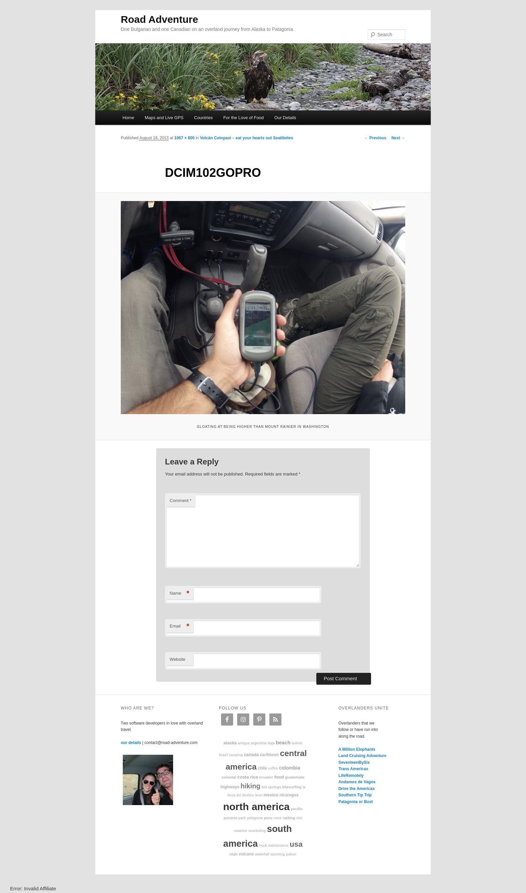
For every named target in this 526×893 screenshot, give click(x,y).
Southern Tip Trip (355, 795)
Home (128, 117)
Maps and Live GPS (164, 117)
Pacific (297, 809)
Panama (231, 818)
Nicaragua (289, 795)
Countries (203, 117)
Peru (268, 817)
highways (229, 787)
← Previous (375, 138)
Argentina (259, 743)
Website (178, 659)
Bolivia (297, 743)
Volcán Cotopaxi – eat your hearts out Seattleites (246, 138)
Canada (251, 754)
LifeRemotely (351, 775)
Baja (271, 743)
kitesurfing (291, 787)
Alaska (229, 742)
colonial (228, 777)
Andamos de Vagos (357, 782)
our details (131, 742)
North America (256, 806)
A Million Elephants (356, 749)
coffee (273, 768)
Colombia (289, 768)
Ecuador (266, 777)
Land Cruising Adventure (362, 755)
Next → (398, 138)
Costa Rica (248, 777)
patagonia (255, 818)
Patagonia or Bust (355, 801)
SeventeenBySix (354, 762)
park (242, 818)
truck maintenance (273, 845)
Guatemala (294, 777)
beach (283, 742)
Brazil (223, 755)
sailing (289, 817)
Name (180, 593)
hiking (250, 786)
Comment (181, 500)
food (279, 777)
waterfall (262, 854)
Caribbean (269, 754)
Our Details (285, 117)
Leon (258, 795)
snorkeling (257, 831)
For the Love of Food (243, 117)
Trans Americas (353, 768)
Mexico (270, 794)
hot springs (271, 787)
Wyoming (277, 854)
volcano (246, 854)
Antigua (244, 743)
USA (296, 844)
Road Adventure (159, 19)
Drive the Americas (356, 788)
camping (236, 755)
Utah (234, 854)
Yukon (291, 854)
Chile (262, 768)
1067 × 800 (184, 138)
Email (180, 626)
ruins (277, 818)
